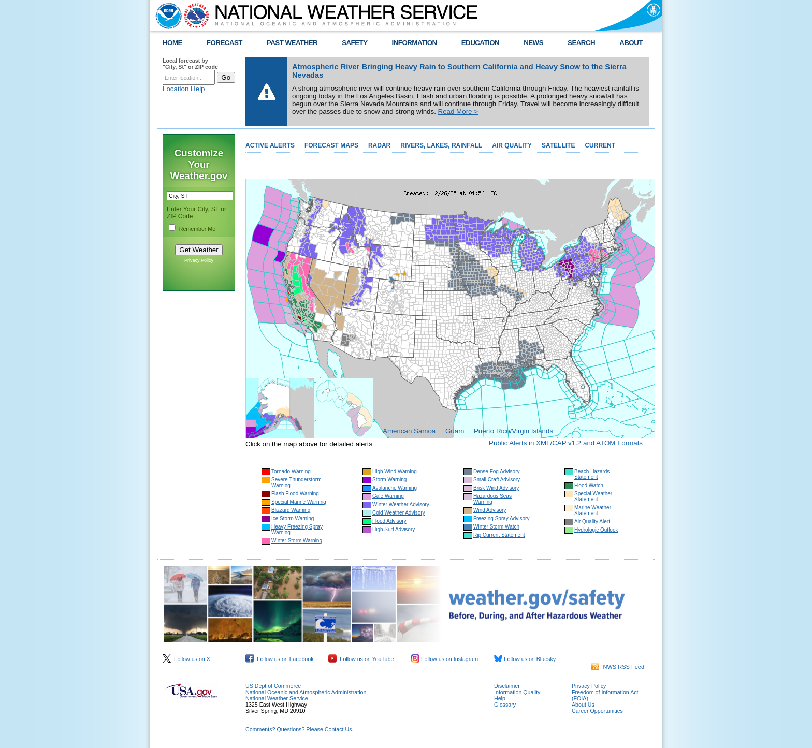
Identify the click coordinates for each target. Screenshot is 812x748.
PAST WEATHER (292, 43)
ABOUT (631, 43)
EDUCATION (480, 43)
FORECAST (224, 43)
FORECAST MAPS (331, 145)
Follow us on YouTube (361, 659)
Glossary (505, 704)
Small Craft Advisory (496, 479)
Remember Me (197, 229)
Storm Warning (389, 479)
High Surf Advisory (393, 529)
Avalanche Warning (394, 488)
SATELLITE (558, 145)
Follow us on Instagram (444, 659)
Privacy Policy (198, 260)
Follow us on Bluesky (525, 659)
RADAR (379, 145)
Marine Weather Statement (592, 510)
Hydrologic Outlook (596, 530)
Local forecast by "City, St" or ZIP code (190, 63)
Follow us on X (186, 659)
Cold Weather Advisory (398, 513)
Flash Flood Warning (295, 493)
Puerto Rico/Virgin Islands (513, 431)
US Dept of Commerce (273, 686)
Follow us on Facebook (279, 659)
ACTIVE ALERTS (270, 145)
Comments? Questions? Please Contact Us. (299, 729)
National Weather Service (276, 698)
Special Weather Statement (593, 496)
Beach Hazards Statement (592, 474)
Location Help (184, 89)
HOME (172, 43)
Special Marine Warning (298, 502)
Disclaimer (507, 686)
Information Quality (517, 692)
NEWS (533, 43)
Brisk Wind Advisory (496, 488)
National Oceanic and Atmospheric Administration (305, 692)
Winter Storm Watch (496, 527)
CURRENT (600, 145)
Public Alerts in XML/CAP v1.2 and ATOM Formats (566, 443)
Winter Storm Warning (296, 541)
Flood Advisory (389, 521)
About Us (583, 704)
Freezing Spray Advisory (501, 518)
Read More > (458, 111)
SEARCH (581, 43)
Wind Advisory (489, 510)
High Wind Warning (394, 471)
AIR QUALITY (512, 145)
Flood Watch (588, 485)
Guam (454, 431)
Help (499, 698)
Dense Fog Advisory (496, 471)
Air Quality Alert (592, 521)
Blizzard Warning (290, 510)
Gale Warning (388, 496)
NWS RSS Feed (617, 667)
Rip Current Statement (499, 535)
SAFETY (354, 43)
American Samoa (409, 431)
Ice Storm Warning (292, 518)
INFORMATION (414, 43)
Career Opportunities (597, 711)
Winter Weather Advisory (400, 504)
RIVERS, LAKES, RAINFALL (441, 145)
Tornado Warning (291, 471)
